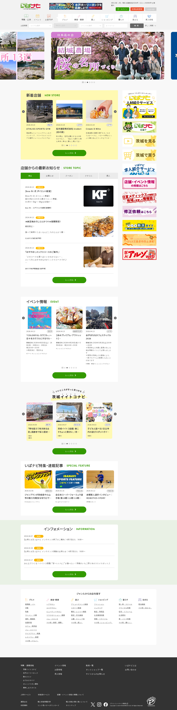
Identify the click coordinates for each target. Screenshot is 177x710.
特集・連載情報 (27, 665)
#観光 (30, 436)
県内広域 (107, 425)
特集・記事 (26, 20)
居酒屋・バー (30, 604)
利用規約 (24, 705)
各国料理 (28, 622)
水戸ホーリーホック (30, 673)
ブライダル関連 (125, 608)
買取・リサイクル (100, 619)
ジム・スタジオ (52, 619)
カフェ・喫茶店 (31, 626)
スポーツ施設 (76, 608)
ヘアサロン (50, 604)
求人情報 (149, 20)
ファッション (99, 604)
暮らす (121, 20)
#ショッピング (31, 348)
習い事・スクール (125, 604)
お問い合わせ (130, 670)
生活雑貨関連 (99, 615)
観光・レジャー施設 (78, 612)
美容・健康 (79, 20)
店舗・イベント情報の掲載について (70, 695)
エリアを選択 (35, 26)
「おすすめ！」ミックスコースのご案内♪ (42, 252)
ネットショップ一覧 (94, 670)
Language (151, 9)
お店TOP (49, 20)
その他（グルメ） (32, 641)
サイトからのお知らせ (95, 674)
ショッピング (107, 20)
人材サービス (26, 695)
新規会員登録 (137, 9)
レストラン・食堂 (32, 637)
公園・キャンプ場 (77, 619)
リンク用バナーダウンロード (48, 705)
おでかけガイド (29, 680)
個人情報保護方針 (44, 702)
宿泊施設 (141, 604)
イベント (37, 20)
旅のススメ (27, 677)
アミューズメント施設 (79, 604)
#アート (58, 353)
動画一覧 (90, 665)
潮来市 (78, 425)
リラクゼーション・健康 (55, 615)
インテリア (98, 608)
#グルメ (39, 348)
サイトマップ (71, 705)
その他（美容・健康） (54, 622)
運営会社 (24, 702)
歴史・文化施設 (77, 615)
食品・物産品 (99, 612)
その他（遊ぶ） (77, 622)
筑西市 (48, 425)
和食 (27, 612)
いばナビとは (130, 665)
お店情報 (58, 670)
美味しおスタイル (29, 688)
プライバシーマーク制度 (118, 703)
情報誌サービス (44, 695)
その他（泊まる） (145, 608)
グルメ (65, 20)
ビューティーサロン (54, 612)
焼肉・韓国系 (30, 619)
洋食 (27, 608)
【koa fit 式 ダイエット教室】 (38, 191)
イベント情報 (60, 665)
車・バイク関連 (125, 619)
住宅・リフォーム (125, 612)
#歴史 (60, 436)
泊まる (135, 20)
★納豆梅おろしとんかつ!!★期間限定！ (43, 222)
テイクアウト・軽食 (32, 633)
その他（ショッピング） (103, 622)
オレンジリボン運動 (30, 684)
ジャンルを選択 (86, 26)
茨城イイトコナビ (29, 669)
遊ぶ (93, 20)
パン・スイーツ (31, 630)
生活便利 (122, 615)
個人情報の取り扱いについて (77, 702)
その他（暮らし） (125, 622)
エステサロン (51, 608)
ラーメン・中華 (31, 615)
